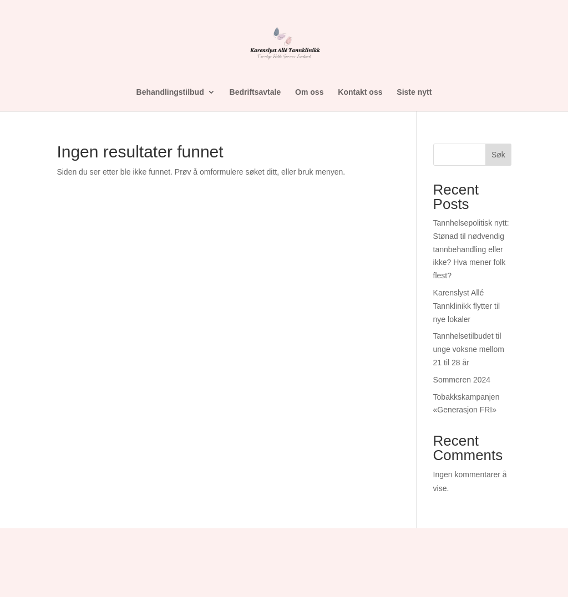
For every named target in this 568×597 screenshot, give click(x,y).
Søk (498, 154)
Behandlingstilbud (170, 92)
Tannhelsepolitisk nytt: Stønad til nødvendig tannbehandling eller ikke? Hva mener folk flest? (471, 249)
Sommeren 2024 (462, 379)
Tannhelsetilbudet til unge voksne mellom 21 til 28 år (468, 349)
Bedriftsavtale (255, 92)
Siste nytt (414, 92)
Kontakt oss (360, 92)
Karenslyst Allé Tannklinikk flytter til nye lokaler (466, 306)
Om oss (309, 92)
